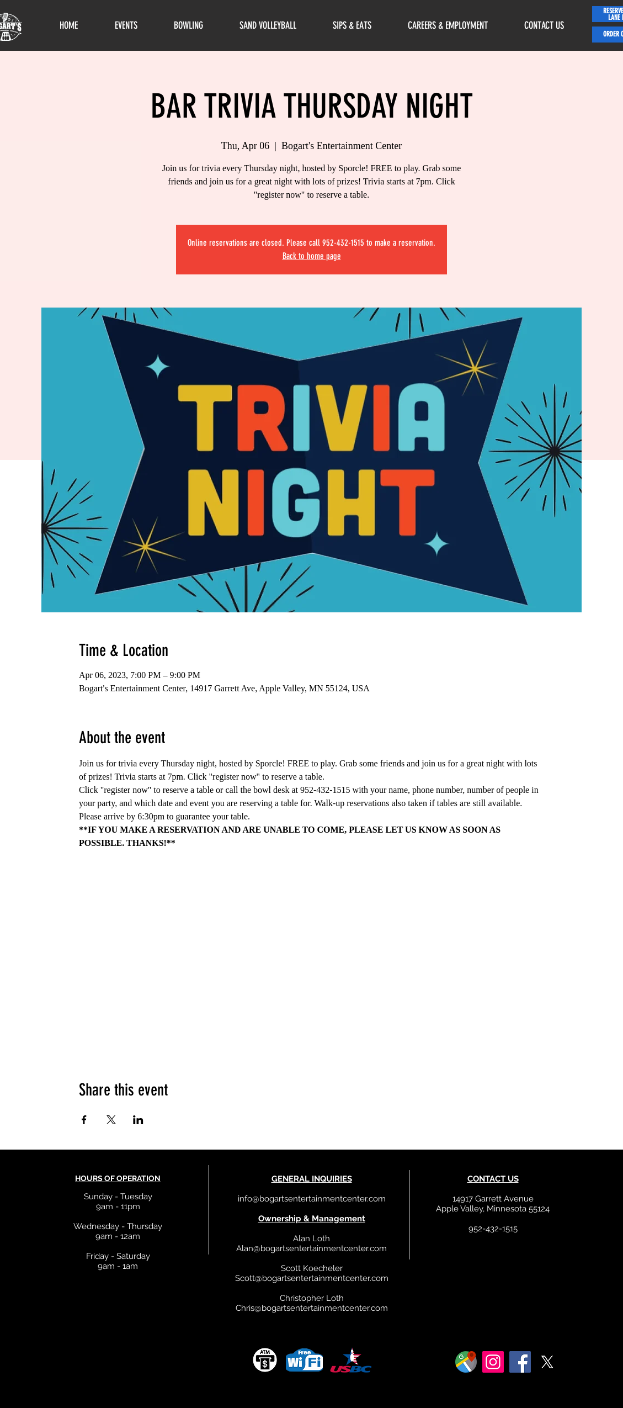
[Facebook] (520, 1362)
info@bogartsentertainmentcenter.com (312, 1199)
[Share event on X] (111, 1119)
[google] (466, 1362)
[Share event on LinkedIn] (138, 1119)
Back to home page (312, 256)
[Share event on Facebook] (84, 1119)
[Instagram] (493, 1362)
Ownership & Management (311, 1219)
